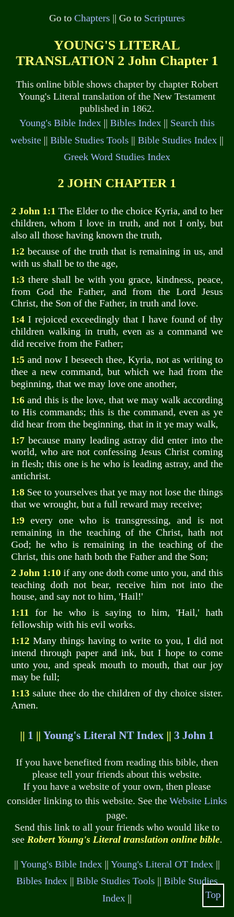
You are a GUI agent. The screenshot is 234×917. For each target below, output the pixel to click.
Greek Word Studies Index (117, 156)
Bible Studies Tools (89, 140)
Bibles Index (135, 122)
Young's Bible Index (60, 122)
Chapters (92, 18)
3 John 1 (194, 735)
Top (213, 894)
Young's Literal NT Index (103, 735)
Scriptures (164, 18)
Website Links (198, 800)
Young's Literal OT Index (162, 864)
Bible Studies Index (177, 140)
